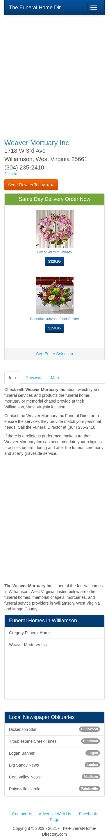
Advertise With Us (55, 814)
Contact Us (22, 814)
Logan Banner (54, 753)
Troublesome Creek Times (54, 741)
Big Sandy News (54, 764)
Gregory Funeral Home (30, 632)
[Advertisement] (54, 73)
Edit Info (10, 174)
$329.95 (54, 261)
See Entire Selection (54, 353)
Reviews (33, 377)
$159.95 (54, 328)
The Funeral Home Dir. (35, 7)
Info (12, 377)
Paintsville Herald (54, 788)
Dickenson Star (54, 729)
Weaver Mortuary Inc (28, 644)
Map (55, 377)
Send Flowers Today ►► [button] (31, 185)
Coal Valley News (54, 776)
